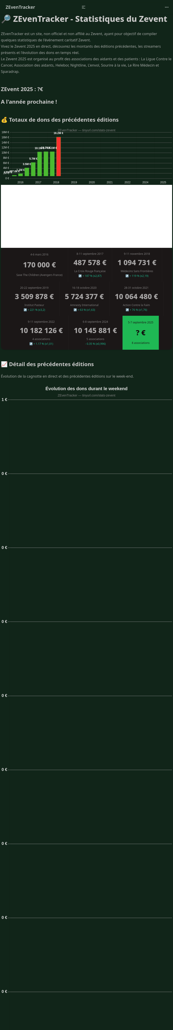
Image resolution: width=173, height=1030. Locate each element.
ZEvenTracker (20, 7)
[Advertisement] (86, 216)
